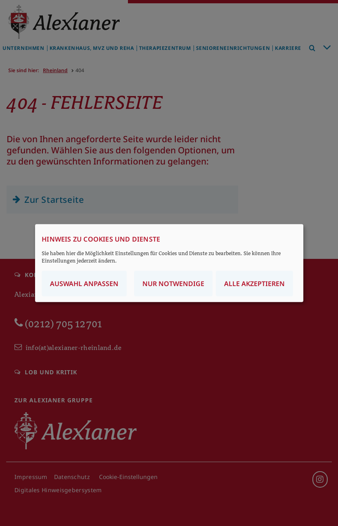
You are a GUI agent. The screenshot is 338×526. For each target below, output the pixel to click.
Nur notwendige (173, 283)
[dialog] (169, 263)
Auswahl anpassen (84, 283)
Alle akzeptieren (254, 283)
